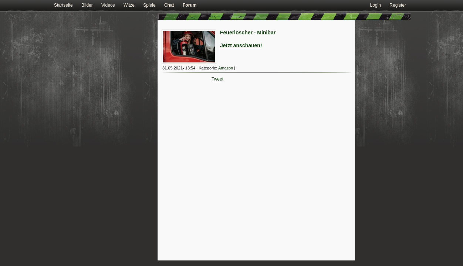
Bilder (87, 5)
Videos (108, 5)
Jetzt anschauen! (241, 45)
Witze (129, 5)
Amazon (225, 68)
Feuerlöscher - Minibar (248, 32)
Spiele (149, 5)
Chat (169, 5)
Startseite (63, 5)
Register (397, 5)
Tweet (217, 79)
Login (375, 5)
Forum (189, 5)
